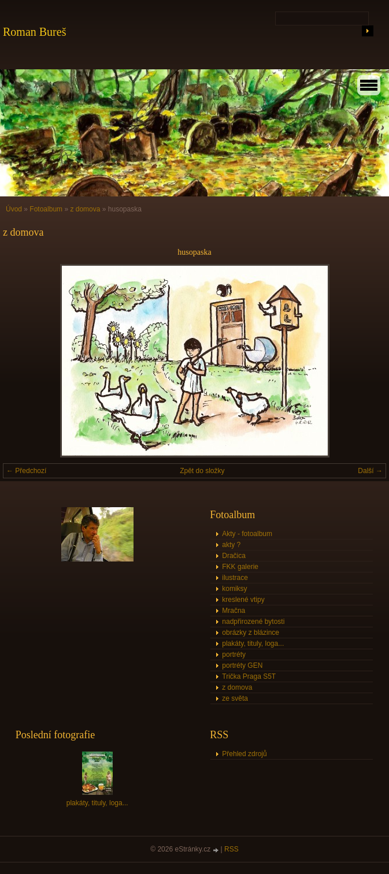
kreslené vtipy (243, 600)
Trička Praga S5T (249, 676)
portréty (234, 654)
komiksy (234, 589)
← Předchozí (26, 471)
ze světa (235, 698)
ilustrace (235, 578)
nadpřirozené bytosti (253, 622)
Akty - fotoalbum (247, 534)
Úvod (14, 209)
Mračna (233, 611)
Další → (370, 471)
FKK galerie (240, 567)
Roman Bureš (34, 31)
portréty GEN (242, 665)
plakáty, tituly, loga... (253, 643)
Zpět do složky (202, 471)
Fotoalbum (45, 209)
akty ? (231, 545)
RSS (231, 849)
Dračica (234, 556)
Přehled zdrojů (244, 754)
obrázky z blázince (250, 632)
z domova (85, 209)
